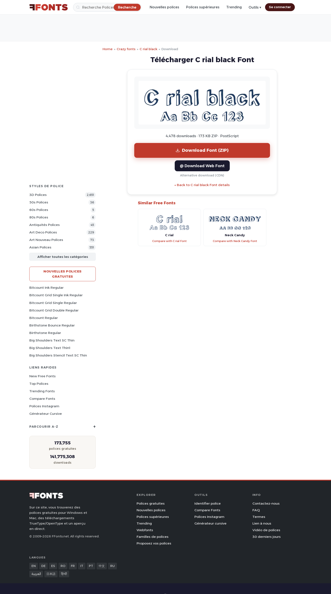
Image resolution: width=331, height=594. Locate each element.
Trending (234, 7)
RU (112, 566)
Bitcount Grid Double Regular (54, 310)
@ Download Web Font (202, 166)
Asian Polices (40, 247)
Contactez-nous (266, 503)
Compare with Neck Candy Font (235, 241)
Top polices (38, 384)
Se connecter (280, 7)
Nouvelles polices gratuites (62, 273)
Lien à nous (261, 523)
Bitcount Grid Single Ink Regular (56, 295)
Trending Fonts (42, 391)
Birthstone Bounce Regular (52, 325)
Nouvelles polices (164, 7)
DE (43, 566)
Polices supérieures (202, 7)
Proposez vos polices (154, 543)
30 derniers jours (266, 537)
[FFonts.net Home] (48, 7)
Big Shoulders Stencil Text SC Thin (58, 355)
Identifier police (207, 503)
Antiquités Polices (44, 225)
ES (53, 566)
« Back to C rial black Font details (202, 185)
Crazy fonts (126, 49)
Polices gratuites (151, 503)
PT (91, 566)
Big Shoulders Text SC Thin (52, 340)
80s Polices (38, 217)
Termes (258, 517)
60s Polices (38, 210)
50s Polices (38, 202)
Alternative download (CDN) (202, 175)
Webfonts (145, 530)
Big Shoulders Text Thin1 (49, 348)
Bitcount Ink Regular (46, 288)
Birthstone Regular (45, 333)
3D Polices (38, 195)
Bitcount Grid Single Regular (53, 303)
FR (73, 566)
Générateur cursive (45, 414)
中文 (102, 566)
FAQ (256, 510)
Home (108, 49)
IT (81, 566)
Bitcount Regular (43, 318)
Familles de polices (152, 537)
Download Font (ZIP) (202, 150)
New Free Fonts (42, 376)
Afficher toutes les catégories (62, 257)
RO (63, 566)
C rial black (148, 49)
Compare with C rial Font (169, 241)
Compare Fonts (42, 399)
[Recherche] (107, 7)
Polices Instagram (44, 406)
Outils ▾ (255, 7)
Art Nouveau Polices (46, 240)
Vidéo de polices (266, 530)
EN (33, 566)
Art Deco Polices (43, 232)
